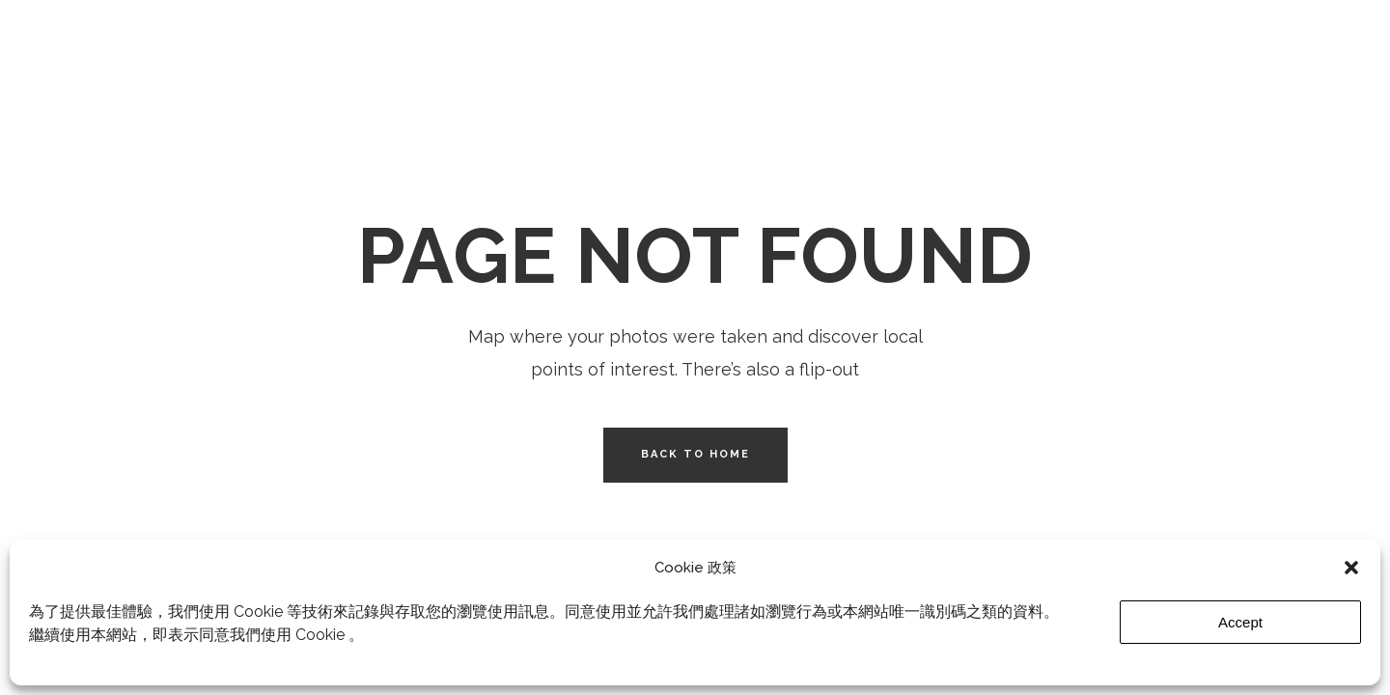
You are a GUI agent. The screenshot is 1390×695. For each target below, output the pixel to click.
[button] (1351, 567)
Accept (1240, 622)
